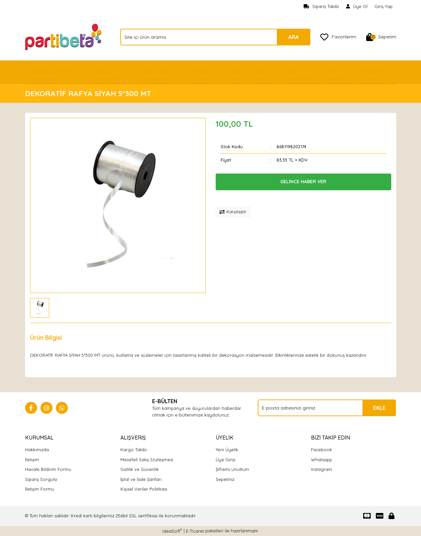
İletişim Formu (39, 489)
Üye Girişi (225, 459)
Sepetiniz (225, 479)
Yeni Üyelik (227, 449)
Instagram (321, 469)
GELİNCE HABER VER (303, 182)
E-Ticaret (195, 531)
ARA (293, 37)
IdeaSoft (172, 531)
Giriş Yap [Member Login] (384, 6)
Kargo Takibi (133, 449)
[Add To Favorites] (238, 198)
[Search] (215, 37)
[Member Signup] (357, 6)
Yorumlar (85, 337)
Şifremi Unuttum (232, 469)
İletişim (32, 459)
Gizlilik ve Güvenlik (139, 469)
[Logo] (64, 36)
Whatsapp (321, 459)
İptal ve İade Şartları (141, 479)
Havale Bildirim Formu (48, 469)
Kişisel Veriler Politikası (143, 489)
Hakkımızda (37, 449)
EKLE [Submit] (379, 408)
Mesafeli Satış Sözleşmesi (146, 459)
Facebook (321, 449)
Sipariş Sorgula (41, 479)
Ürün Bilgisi (46, 337)
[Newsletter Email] (327, 407)
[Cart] (381, 37)
